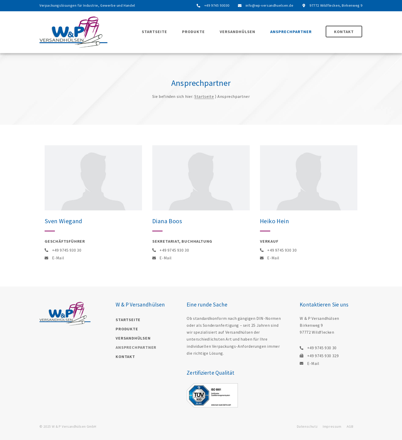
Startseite (154, 31)
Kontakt (344, 31)
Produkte (193, 31)
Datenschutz (307, 426)
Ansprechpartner (291, 31)
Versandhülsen (237, 31)
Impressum (332, 426)
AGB (350, 426)
